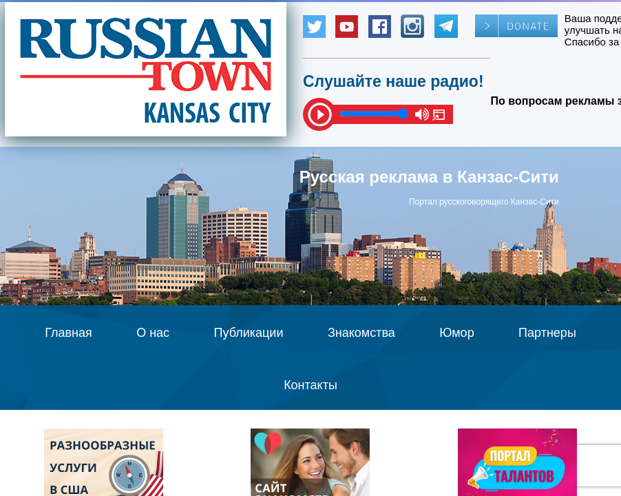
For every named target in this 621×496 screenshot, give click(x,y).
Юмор (456, 333)
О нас (152, 333)
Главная (68, 333)
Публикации (249, 333)
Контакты (310, 385)
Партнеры (547, 333)
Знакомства (361, 333)
